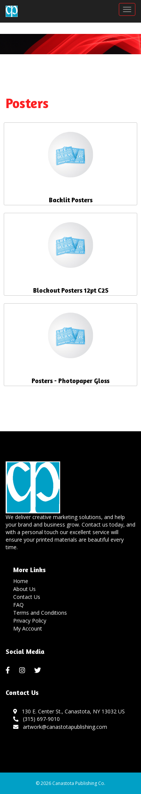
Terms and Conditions (40, 612)
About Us (24, 588)
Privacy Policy (29, 620)
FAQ (18, 604)
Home (20, 581)
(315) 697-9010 (36, 718)
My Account (27, 628)
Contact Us (26, 596)
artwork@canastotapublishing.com (60, 726)
